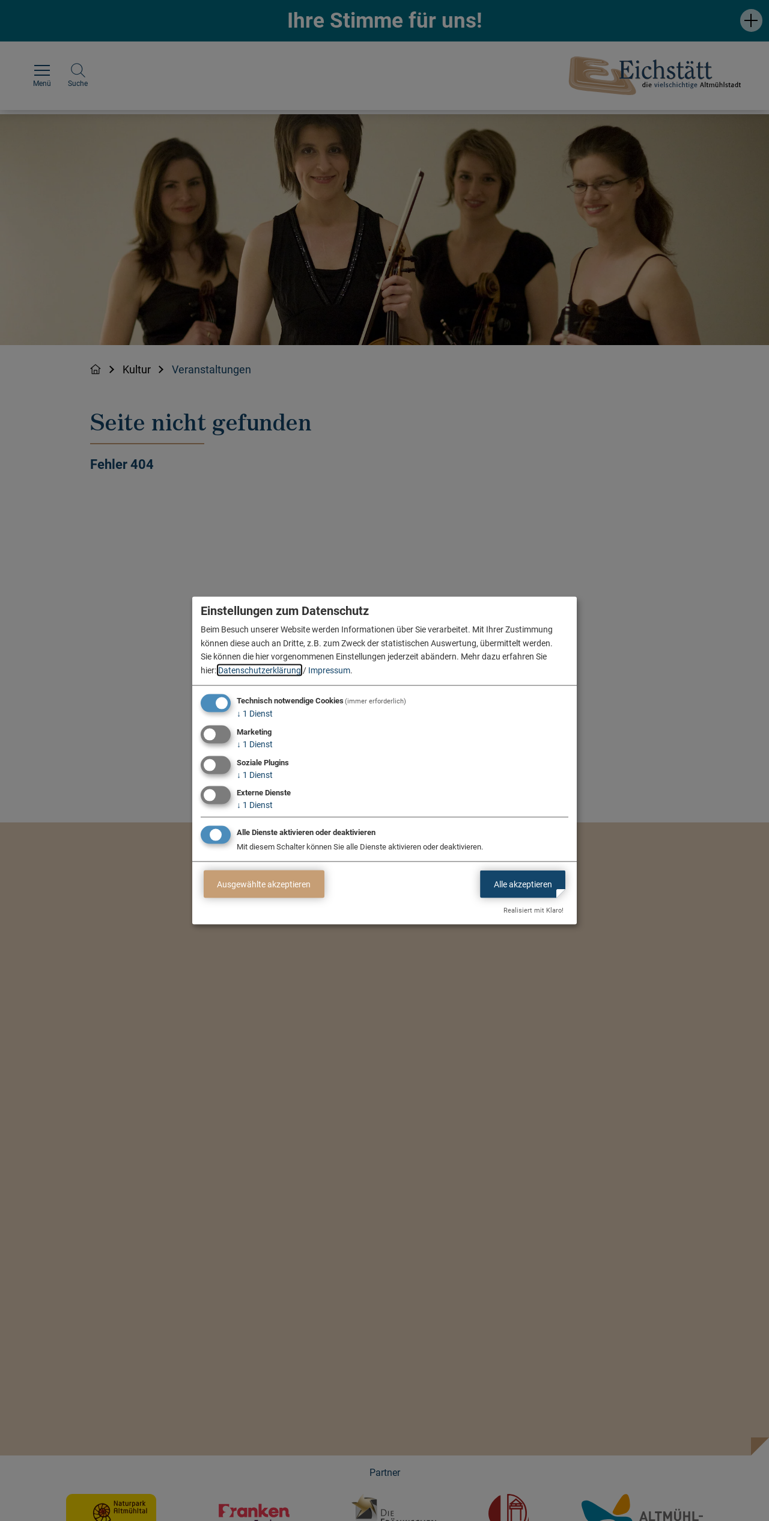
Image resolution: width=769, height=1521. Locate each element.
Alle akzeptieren (523, 884)
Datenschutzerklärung (259, 670)
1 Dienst (255, 713)
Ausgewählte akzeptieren (264, 884)
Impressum (329, 670)
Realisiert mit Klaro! (533, 910)
